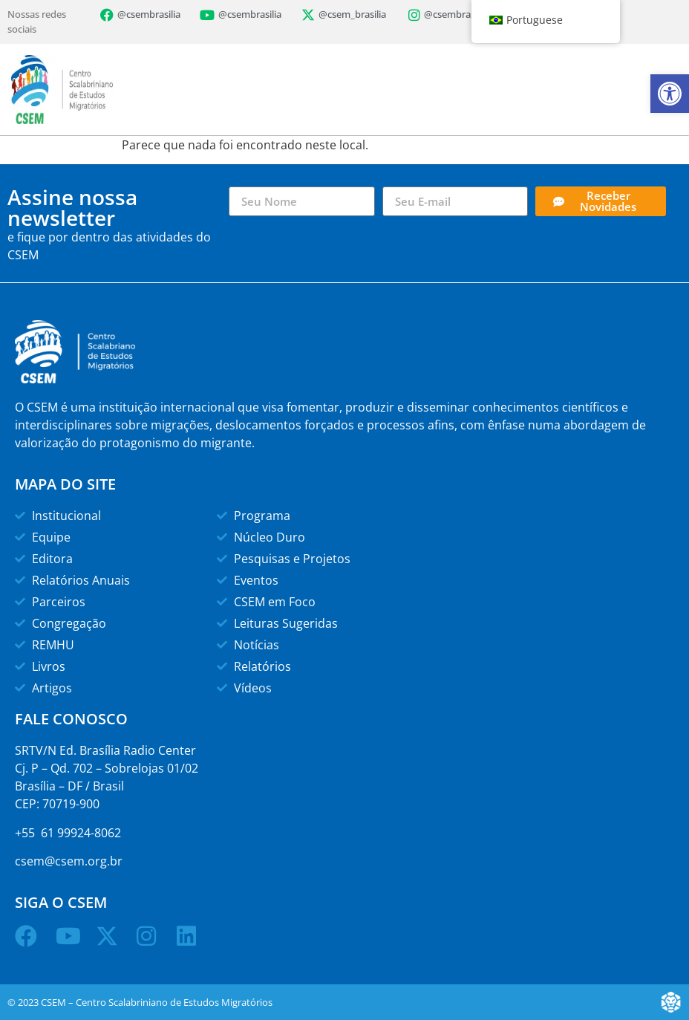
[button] (669, 93)
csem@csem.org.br (69, 861)
